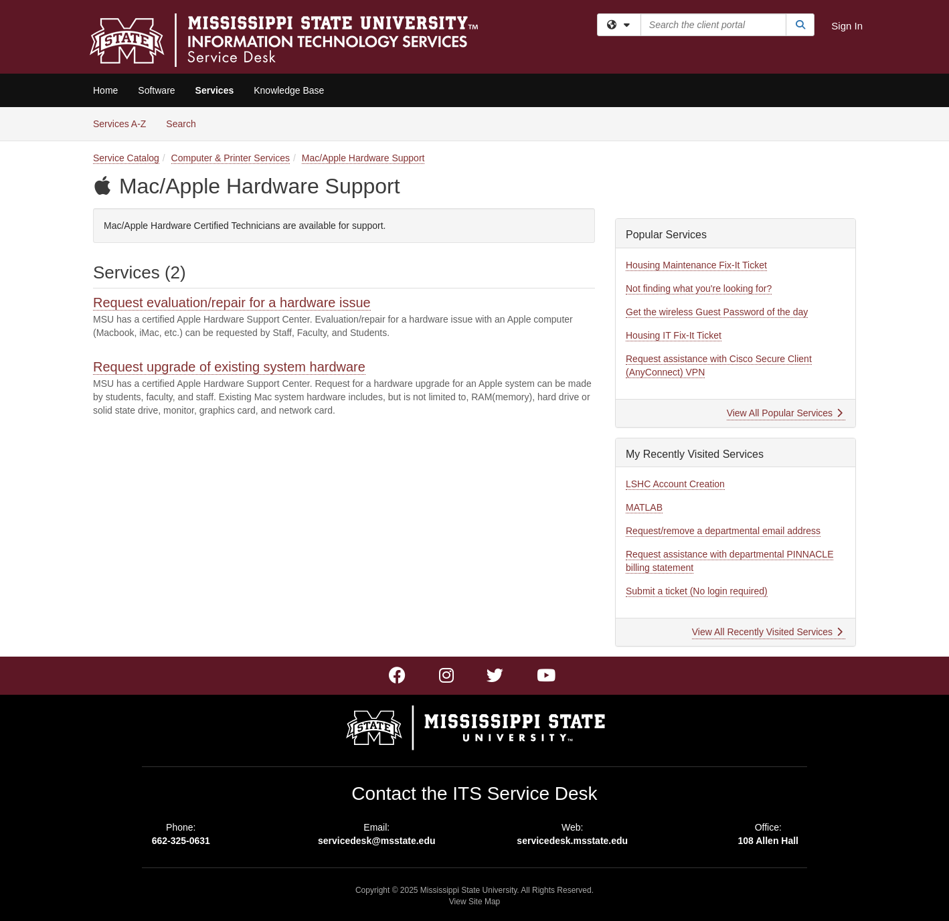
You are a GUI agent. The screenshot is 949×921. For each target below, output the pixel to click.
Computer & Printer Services (230, 158)
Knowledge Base (289, 90)
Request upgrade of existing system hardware (229, 366)
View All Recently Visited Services (767, 631)
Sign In (847, 25)
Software (156, 90)
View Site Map (474, 901)
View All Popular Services (785, 413)
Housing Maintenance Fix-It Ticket (696, 265)
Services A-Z (119, 123)
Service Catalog (126, 158)
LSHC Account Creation (675, 484)
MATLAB (644, 507)
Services (214, 90)
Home (105, 90)
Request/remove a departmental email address (723, 530)
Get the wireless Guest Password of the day (717, 312)
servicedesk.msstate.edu (572, 840)
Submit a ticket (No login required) (697, 591)
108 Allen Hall (768, 840)
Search (185, 122)
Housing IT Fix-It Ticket (673, 335)
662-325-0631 (181, 840)
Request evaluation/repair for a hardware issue (232, 302)
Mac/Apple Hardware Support (363, 158)
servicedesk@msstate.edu (377, 840)
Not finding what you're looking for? (699, 288)
